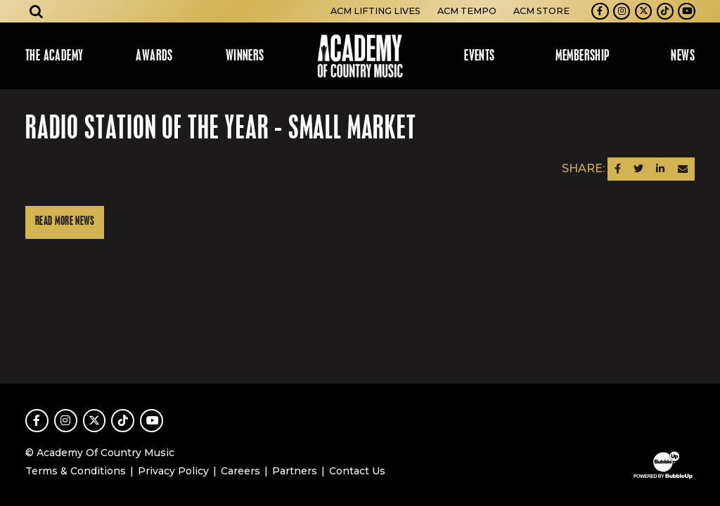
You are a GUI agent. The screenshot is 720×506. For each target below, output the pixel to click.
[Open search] (36, 11)
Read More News (64, 221)
